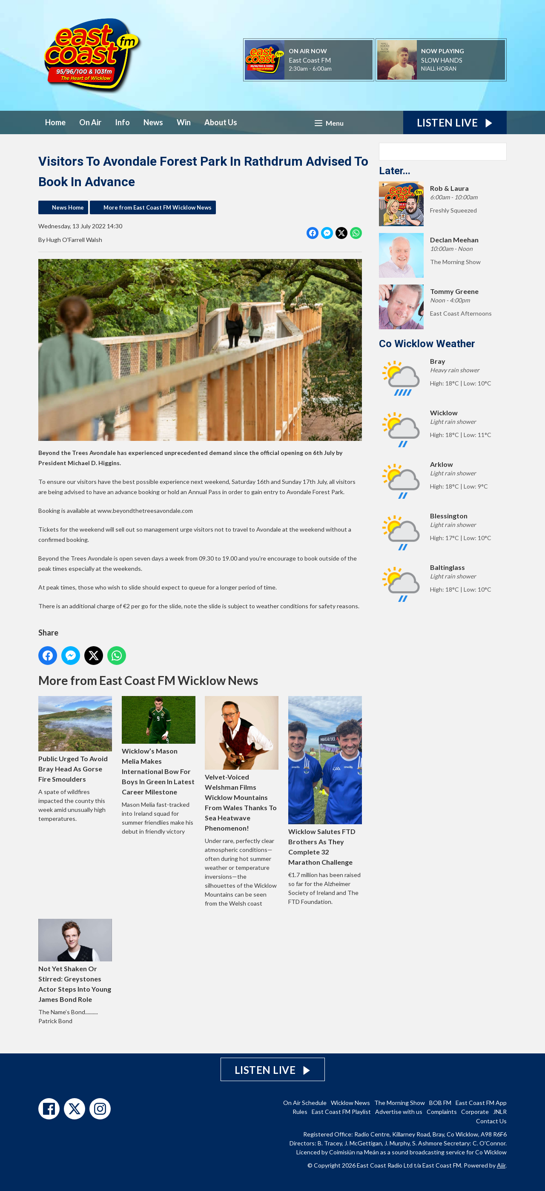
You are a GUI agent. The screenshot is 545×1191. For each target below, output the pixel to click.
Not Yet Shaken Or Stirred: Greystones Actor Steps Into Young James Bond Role (75, 961)
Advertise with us (398, 1111)
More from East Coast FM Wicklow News (157, 207)
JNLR (500, 1111)
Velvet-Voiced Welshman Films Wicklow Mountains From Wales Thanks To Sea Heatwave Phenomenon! (241, 764)
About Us (220, 122)
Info (122, 122)
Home (55, 122)
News (153, 122)
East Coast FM (310, 60)
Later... (394, 171)
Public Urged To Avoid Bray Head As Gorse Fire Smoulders (75, 739)
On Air (90, 122)
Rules (300, 1111)
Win (184, 122)
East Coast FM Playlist (341, 1111)
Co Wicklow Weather (427, 344)
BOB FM (440, 1102)
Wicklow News (350, 1102)
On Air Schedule (305, 1102)
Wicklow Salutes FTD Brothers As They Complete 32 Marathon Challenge (325, 781)
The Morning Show (399, 1102)
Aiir (501, 1165)
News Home (68, 207)
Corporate (475, 1111)
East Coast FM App (481, 1102)
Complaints (442, 1111)
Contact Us (491, 1121)
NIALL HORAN (438, 68)
